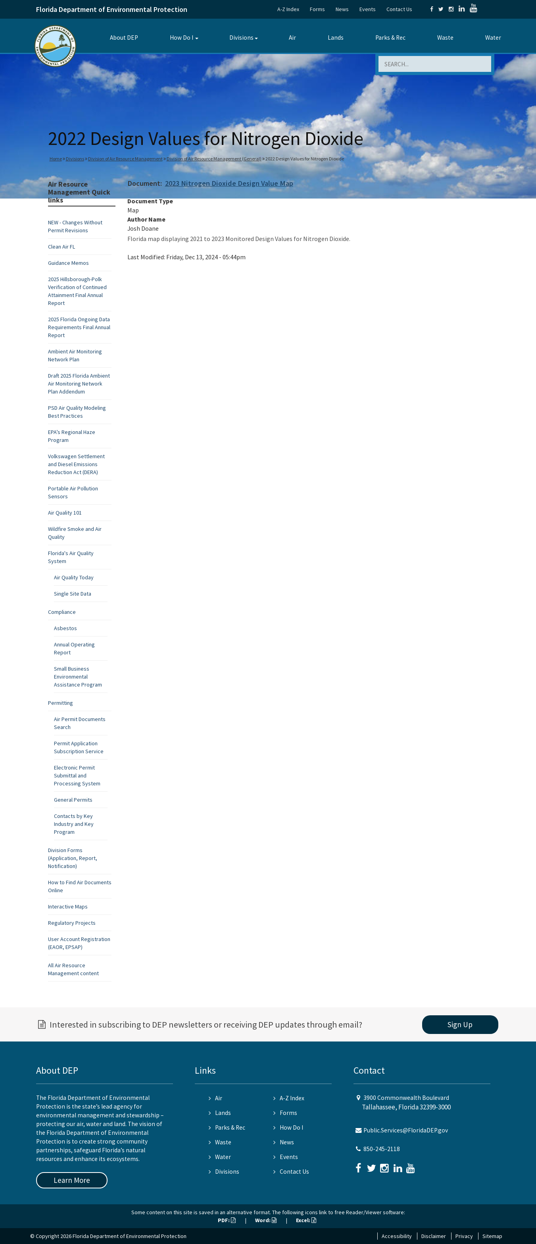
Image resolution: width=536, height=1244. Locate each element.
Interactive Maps (68, 906)
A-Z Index (288, 9)
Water (493, 37)
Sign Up (460, 1024)
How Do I (181, 37)
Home (56, 159)
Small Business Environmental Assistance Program (78, 676)
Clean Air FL (61, 246)
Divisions (241, 37)
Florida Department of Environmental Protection (111, 9)
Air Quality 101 (65, 512)
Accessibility (397, 1236)
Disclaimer (433, 1236)
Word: (266, 1220)
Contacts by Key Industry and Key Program (74, 823)
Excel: (306, 1220)
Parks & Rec (390, 37)
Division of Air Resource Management (125, 159)
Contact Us (399, 9)
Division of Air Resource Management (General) (214, 159)
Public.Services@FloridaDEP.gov (405, 1130)
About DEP (124, 37)
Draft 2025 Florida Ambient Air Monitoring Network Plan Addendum (79, 383)
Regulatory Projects (72, 922)
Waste (445, 37)
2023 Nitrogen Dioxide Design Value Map (229, 183)
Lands (336, 37)
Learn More (72, 1180)
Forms (317, 9)
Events (367, 9)
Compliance (62, 611)
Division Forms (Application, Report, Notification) (72, 858)
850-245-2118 (381, 1149)
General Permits (73, 799)
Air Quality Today (74, 577)
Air (292, 37)
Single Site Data (72, 593)
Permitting (60, 702)
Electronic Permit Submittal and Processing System (77, 775)
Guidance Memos (68, 262)
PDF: (227, 1220)
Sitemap (492, 1236)
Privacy (464, 1236)
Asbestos (65, 628)
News (342, 9)
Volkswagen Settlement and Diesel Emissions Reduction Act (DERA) (76, 464)
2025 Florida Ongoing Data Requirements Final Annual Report (79, 327)
